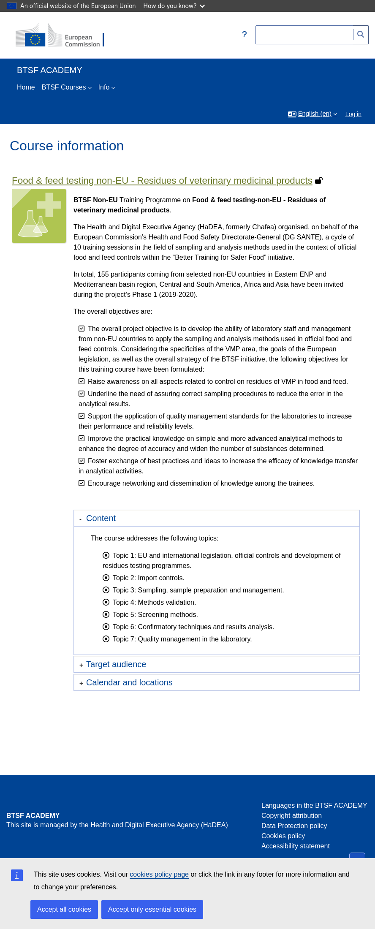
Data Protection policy (294, 825)
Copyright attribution (291, 815)
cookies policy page (159, 874)
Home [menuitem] (26, 87)
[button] (244, 35)
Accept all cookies (64, 909)
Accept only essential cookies (152, 909)
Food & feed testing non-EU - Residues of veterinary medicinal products (162, 180)
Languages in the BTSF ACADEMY (314, 805)
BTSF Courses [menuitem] (64, 87)
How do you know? (174, 5)
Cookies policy (283, 835)
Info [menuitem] (104, 87)
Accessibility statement (295, 846)
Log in (353, 114)
